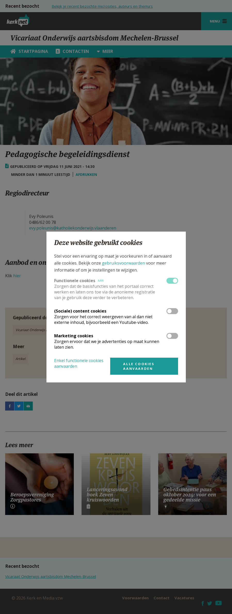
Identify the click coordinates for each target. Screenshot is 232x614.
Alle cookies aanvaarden (138, 366)
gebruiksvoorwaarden (123, 263)
